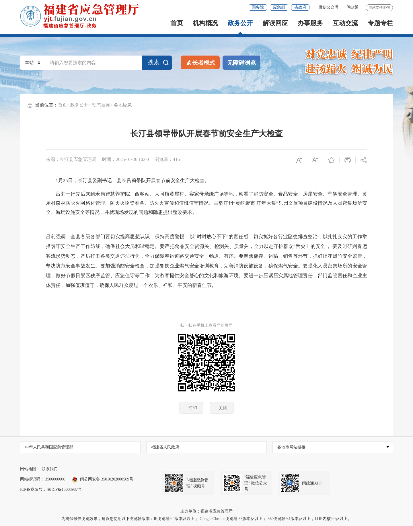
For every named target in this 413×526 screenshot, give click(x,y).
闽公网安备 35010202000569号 (102, 479)
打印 (192, 407)
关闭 (222, 407)
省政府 (300, 7)
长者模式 (200, 62)
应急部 (279, 7)
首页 (176, 23)
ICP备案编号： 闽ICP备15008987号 (51, 489)
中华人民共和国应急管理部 (49, 447)
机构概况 (205, 23)
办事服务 (310, 23)
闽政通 (353, 7)
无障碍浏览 (241, 63)
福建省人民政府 (165, 447)
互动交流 (345, 23)
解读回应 (275, 23)
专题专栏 (380, 23)
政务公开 (240, 23)
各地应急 (123, 105)
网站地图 (28, 469)
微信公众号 (329, 7)
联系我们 (50, 469)
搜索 (158, 62)
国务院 (258, 7)
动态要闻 (101, 105)
